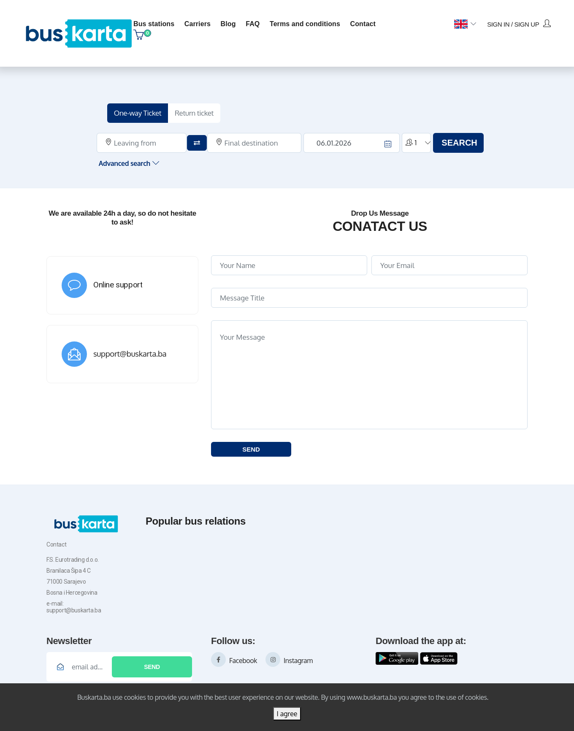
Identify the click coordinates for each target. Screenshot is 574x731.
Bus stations (153, 23)
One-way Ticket (138, 112)
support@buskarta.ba (129, 353)
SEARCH (459, 142)
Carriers (197, 23)
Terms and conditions (305, 23)
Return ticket (194, 112)
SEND (251, 449)
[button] (465, 24)
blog (228, 23)
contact (363, 23)
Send (152, 666)
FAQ (253, 23)
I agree (286, 713)
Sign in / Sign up (519, 23)
